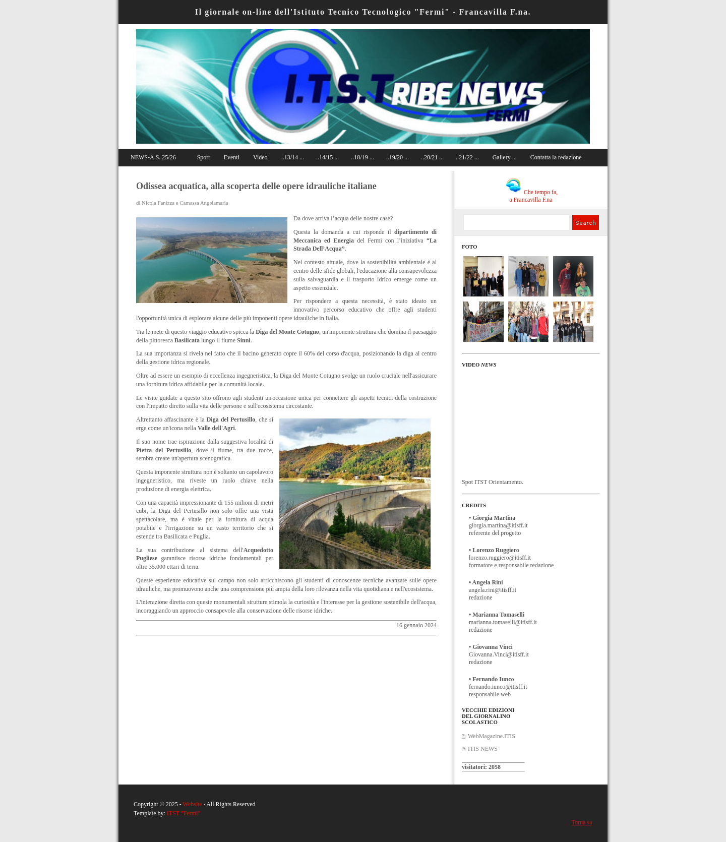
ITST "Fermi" (184, 813)
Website (192, 804)
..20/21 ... (432, 157)
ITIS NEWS (483, 748)
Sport (203, 157)
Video (260, 157)
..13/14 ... (292, 157)
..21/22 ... (467, 157)
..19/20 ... (397, 157)
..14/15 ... (327, 157)
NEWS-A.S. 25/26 (153, 157)
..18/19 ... (362, 157)
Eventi (231, 157)
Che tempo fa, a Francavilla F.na (532, 196)
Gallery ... (505, 157)
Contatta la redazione (556, 157)
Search (585, 222)
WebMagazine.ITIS (491, 736)
